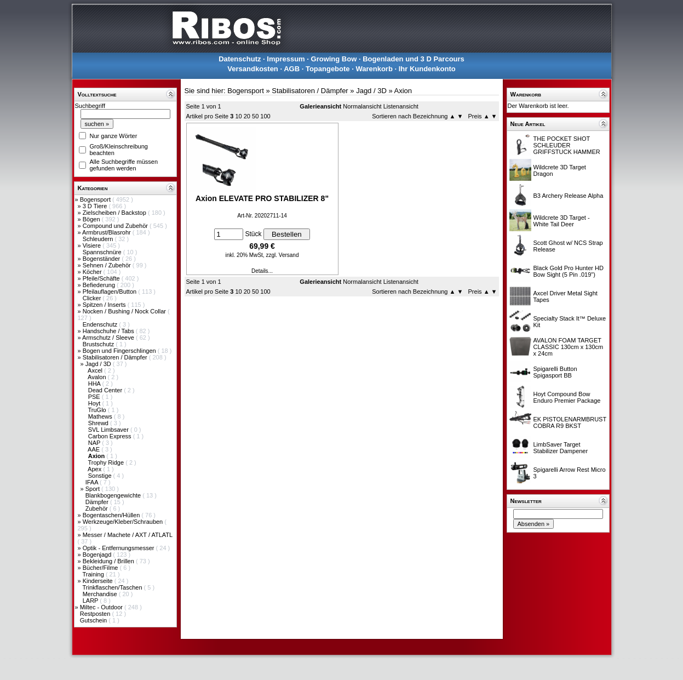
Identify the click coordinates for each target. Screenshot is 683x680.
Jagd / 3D (99, 364)
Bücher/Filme (101, 567)
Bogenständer (102, 258)
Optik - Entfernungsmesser (119, 548)
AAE (94, 449)
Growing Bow (334, 59)
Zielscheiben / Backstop (115, 212)
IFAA (92, 482)
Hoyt (95, 403)
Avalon (98, 377)
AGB (292, 69)
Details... (262, 271)
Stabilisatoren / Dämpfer (116, 357)
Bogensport (96, 199)
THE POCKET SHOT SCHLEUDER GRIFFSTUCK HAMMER (566, 145)
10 (238, 116)
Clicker (93, 298)
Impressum (286, 59)
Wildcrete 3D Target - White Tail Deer (561, 220)
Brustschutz (99, 344)
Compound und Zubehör (116, 225)
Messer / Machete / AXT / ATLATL (128, 535)
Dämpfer (97, 502)
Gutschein (94, 620)
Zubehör (97, 508)
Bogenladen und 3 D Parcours (413, 59)
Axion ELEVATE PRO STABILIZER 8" (262, 198)
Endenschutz (101, 324)
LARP (91, 600)
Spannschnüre (103, 252)
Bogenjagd (98, 554)
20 (247, 116)
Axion (403, 91)
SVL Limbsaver (109, 429)
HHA (95, 383)
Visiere (92, 245)
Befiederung (100, 285)
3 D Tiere (96, 206)
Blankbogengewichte (114, 495)
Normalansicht (362, 106)
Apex (95, 469)
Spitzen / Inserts (105, 304)
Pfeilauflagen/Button (111, 291)
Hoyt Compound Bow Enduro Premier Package (567, 397)
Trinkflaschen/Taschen (113, 587)
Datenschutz (240, 59)
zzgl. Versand (282, 255)
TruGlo (97, 410)
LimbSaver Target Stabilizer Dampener (560, 447)
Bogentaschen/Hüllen (112, 515)
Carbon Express (110, 436)
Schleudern (99, 239)
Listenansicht (400, 106)
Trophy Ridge (106, 462)
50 (255, 116)
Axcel (96, 370)
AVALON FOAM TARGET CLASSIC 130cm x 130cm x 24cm (568, 347)
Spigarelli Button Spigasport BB (555, 372)
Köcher (93, 271)
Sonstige (100, 475)
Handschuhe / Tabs (109, 331)
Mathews (101, 416)
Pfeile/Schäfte (102, 278)
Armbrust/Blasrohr (107, 232)
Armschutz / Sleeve (109, 337)
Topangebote (328, 69)
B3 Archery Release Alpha (568, 195)
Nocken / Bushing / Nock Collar (125, 311)
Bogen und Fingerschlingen (120, 350)
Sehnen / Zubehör (108, 265)
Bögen (92, 219)
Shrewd (99, 423)
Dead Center (106, 390)
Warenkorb (373, 69)
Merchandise (101, 594)
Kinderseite (98, 581)
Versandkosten (252, 69)
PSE (95, 396)
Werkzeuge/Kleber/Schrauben (124, 521)
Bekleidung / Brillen (109, 561)
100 (265, 116)
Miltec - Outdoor (102, 607)
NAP (95, 442)
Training (93, 574)
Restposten (96, 613)
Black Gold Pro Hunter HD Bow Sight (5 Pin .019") (568, 271)
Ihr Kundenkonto (427, 69)
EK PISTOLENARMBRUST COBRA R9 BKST (569, 422)
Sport (93, 488)
